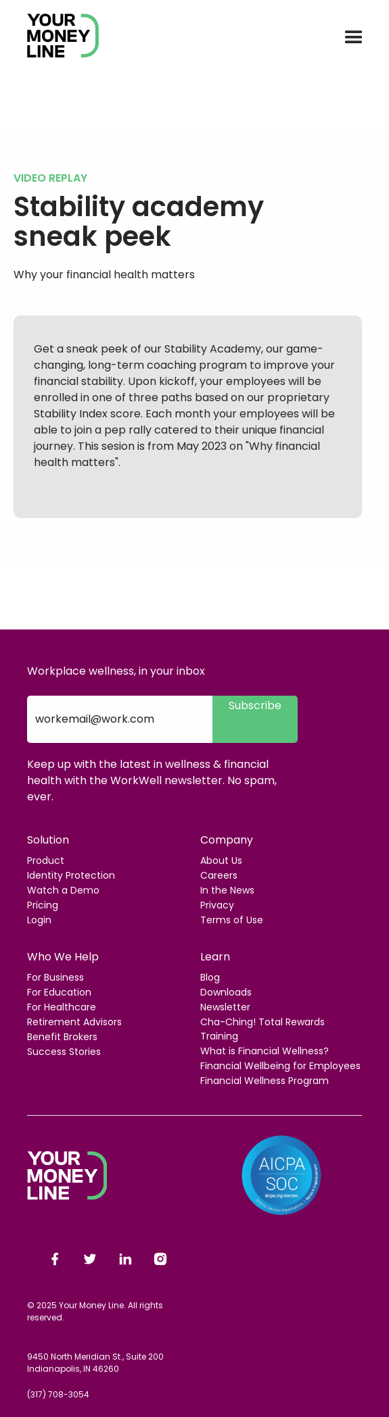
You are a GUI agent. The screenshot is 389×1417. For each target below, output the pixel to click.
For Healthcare (61, 1007)
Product (45, 860)
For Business (55, 977)
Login (39, 920)
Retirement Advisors (74, 1022)
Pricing (42, 905)
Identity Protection (71, 875)
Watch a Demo (63, 890)
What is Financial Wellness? (264, 1051)
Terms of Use (231, 920)
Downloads (226, 992)
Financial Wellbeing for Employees (280, 1066)
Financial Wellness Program (264, 1080)
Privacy (217, 905)
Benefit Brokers (62, 1037)
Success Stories (64, 1051)
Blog (210, 977)
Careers (218, 875)
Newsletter (225, 1007)
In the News (227, 890)
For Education (59, 992)
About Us (221, 860)
